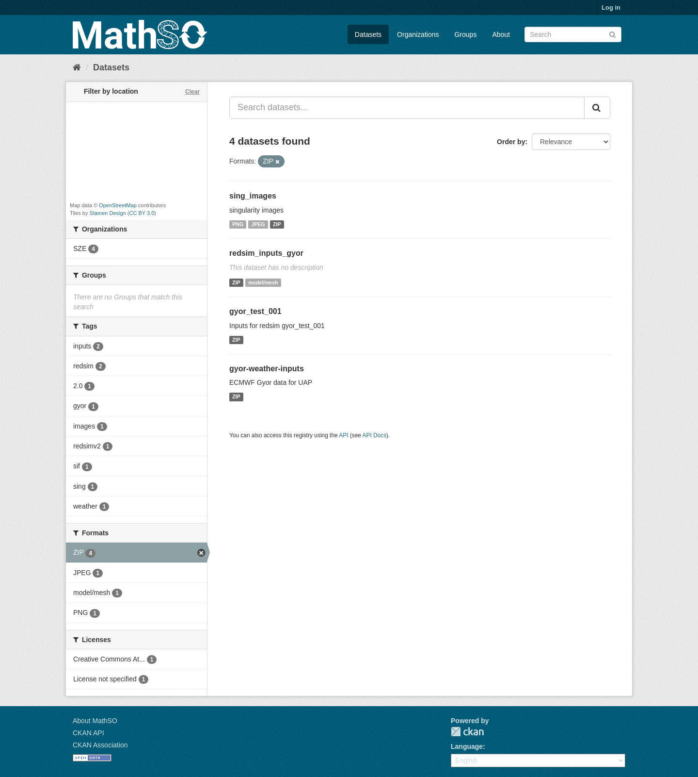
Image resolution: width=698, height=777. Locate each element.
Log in (611, 7)
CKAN (467, 732)
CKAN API (88, 733)
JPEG (258, 224)
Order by (511, 142)
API (343, 435)
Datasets (368, 34)
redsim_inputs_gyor (266, 253)
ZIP (277, 224)
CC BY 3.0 (142, 213)
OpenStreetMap (118, 205)
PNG (237, 224)
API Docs (375, 435)
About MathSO (95, 721)
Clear (192, 91)
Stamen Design (108, 213)
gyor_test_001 (255, 311)
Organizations (418, 34)
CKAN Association (100, 745)
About (501, 34)
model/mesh (263, 282)
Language (467, 746)
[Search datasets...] (407, 108)
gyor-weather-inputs (266, 368)
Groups (465, 34)
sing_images (252, 196)
